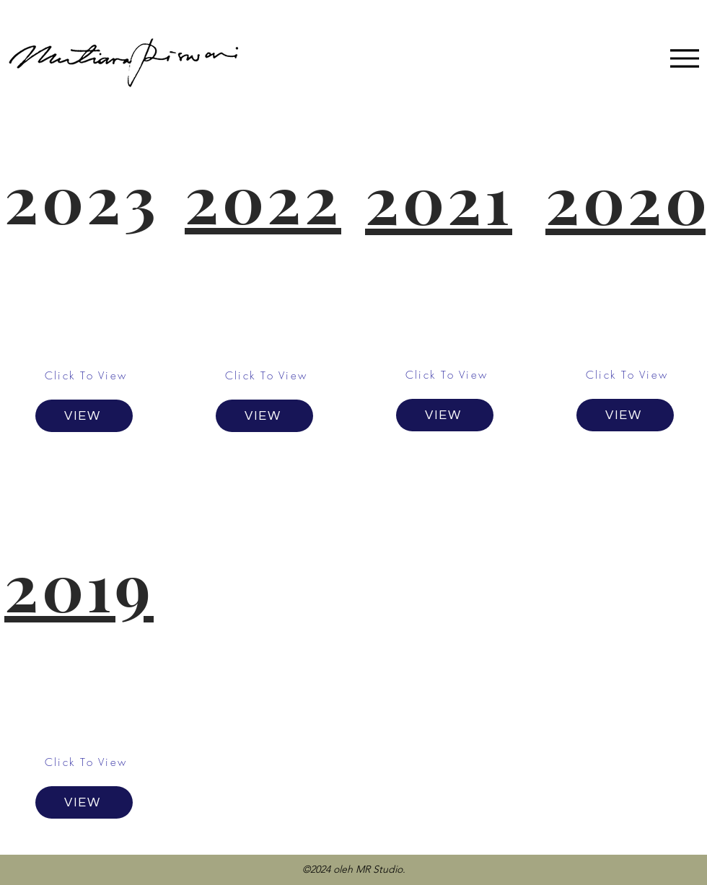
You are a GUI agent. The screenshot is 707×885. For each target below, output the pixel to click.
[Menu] (684, 58)
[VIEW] (84, 416)
